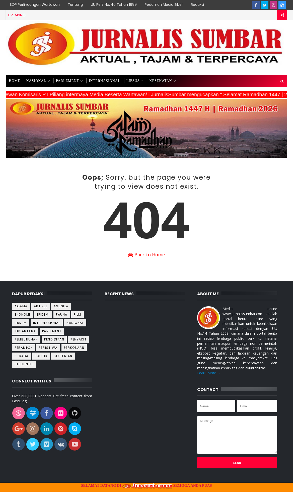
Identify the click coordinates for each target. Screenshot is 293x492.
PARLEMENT (67, 81)
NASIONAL (36, 81)
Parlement (52, 331)
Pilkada (22, 356)
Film (77, 314)
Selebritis (24, 364)
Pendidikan (54, 339)
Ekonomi (22, 314)
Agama (21, 306)
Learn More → (209, 372)
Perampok (24, 348)
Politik (41, 356)
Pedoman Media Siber (164, 4)
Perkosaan (74, 348)
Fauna (61, 314)
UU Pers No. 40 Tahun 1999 (114, 4)
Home (14, 81)
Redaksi (197, 4)
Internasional (46, 323)
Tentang (75, 4)
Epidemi (43, 314)
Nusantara (25, 331)
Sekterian (63, 356)
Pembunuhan (26, 339)
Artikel (41, 306)
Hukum (21, 323)
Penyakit (78, 339)
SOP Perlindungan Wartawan (35, 4)
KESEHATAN (160, 81)
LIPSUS (133, 81)
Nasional (75, 323)
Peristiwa (48, 348)
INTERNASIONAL (104, 81)
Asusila (61, 306)
